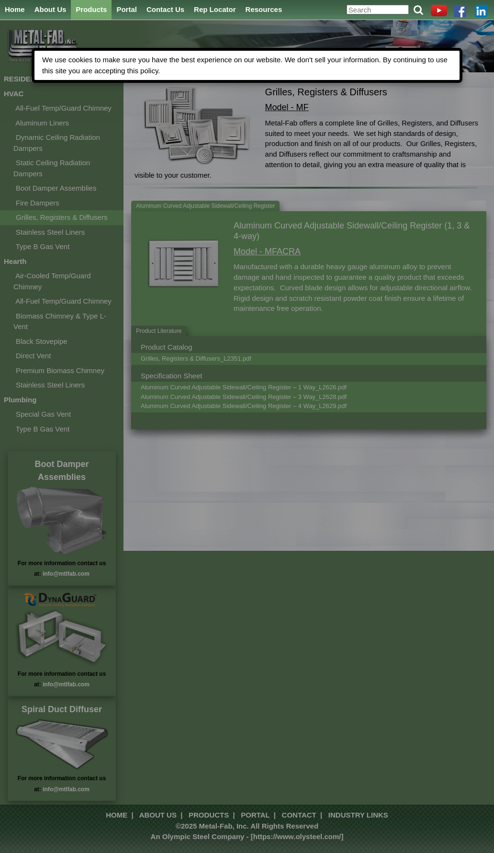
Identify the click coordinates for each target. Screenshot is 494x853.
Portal (126, 9)
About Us (50, 9)
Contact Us (165, 9)
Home (15, 9)
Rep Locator (215, 9)
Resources (264, 9)
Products (91, 9)
